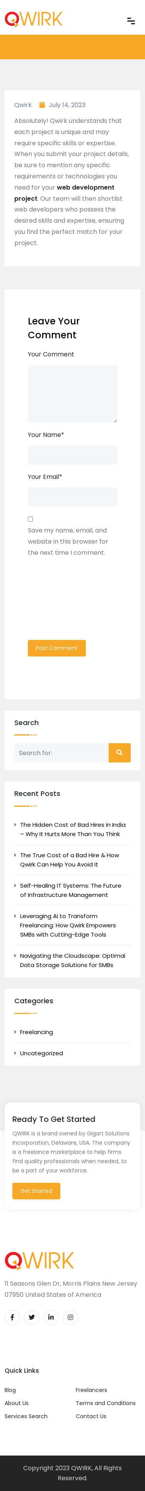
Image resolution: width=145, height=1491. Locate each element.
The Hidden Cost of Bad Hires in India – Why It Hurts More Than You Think (73, 829)
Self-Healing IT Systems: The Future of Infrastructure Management (70, 890)
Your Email (45, 476)
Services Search (26, 1416)
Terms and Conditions (106, 1403)
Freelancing (36, 1032)
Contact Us (91, 1416)
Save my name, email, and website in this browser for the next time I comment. (68, 541)
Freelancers (91, 1390)
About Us (17, 1403)
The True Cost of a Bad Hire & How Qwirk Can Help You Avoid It (69, 859)
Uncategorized (41, 1053)
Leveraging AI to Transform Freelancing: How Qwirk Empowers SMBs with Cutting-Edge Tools (68, 925)
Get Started (36, 1191)
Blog (10, 1390)
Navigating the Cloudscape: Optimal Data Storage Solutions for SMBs (72, 960)
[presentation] (59, 603)
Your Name (46, 434)
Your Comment (51, 354)
